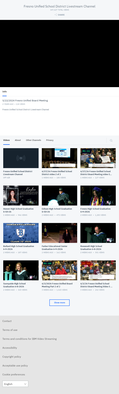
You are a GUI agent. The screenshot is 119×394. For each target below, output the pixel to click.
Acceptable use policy (15, 365)
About (18, 140)
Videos (6, 140)
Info (4, 91)
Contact (7, 321)
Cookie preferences (13, 374)
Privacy (49, 140)
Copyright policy (11, 356)
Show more (59, 302)
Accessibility (9, 347)
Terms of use (9, 329)
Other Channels (33, 140)
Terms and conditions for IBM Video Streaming (29, 338)
